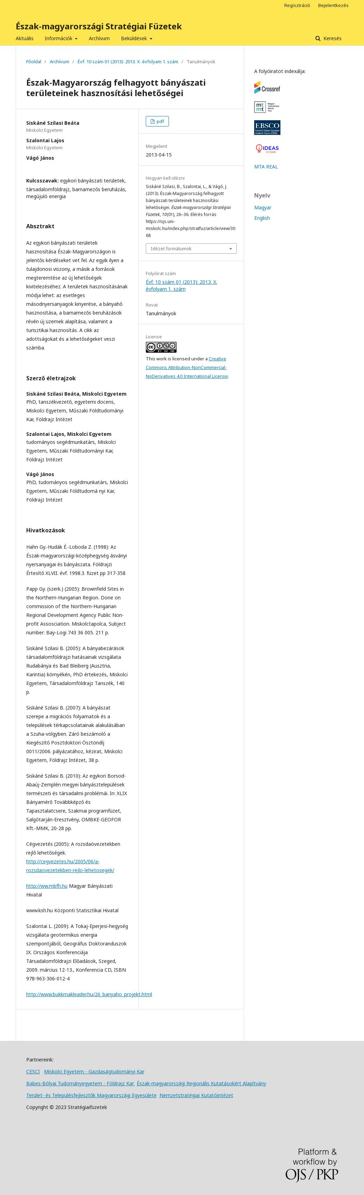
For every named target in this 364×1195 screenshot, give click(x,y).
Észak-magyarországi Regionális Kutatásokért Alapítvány (201, 1083)
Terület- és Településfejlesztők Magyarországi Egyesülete (91, 1095)
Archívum (99, 38)
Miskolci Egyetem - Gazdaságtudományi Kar (94, 1071)
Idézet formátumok (171, 248)
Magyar (262, 207)
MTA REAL (266, 166)
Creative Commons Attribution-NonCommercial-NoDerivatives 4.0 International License (187, 367)
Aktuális (25, 38)
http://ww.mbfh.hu (46, 886)
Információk (59, 38)
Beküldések (134, 38)
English (262, 218)
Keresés (332, 38)
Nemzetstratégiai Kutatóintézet (196, 1095)
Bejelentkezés (333, 5)
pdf (160, 121)
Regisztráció (297, 5)
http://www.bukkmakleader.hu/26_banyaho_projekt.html (89, 994)
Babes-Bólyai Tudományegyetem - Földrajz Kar (80, 1083)
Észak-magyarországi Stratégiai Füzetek (99, 26)
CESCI (33, 1071)
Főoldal (33, 61)
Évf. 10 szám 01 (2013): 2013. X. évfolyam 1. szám (128, 61)
